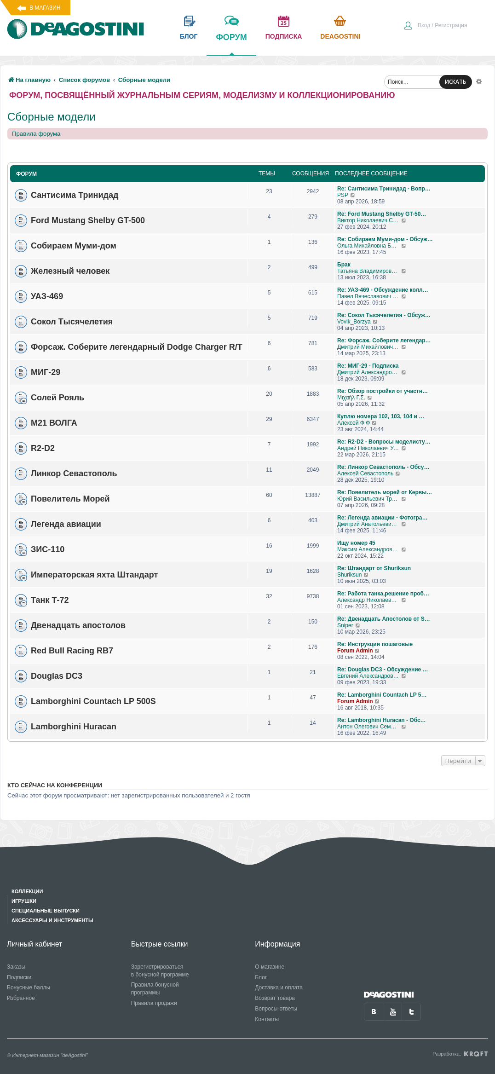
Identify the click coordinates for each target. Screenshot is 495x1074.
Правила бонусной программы (155, 989)
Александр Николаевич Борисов (369, 600)
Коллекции (27, 891)
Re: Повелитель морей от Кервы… (384, 492)
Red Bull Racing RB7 (72, 650)
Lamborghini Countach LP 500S (93, 701)
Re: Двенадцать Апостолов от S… (383, 619)
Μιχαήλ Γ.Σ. (351, 397)
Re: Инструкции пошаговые (375, 644)
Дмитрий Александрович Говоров (369, 372)
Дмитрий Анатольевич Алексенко (369, 524)
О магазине (269, 967)
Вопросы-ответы (276, 1008)
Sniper (345, 625)
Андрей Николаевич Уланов (369, 448)
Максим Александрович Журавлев (369, 549)
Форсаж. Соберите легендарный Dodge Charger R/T (136, 347)
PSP (342, 195)
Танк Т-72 (50, 600)
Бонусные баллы (28, 987)
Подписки (19, 977)
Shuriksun (349, 575)
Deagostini (340, 36)
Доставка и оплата (279, 987)
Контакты (267, 1019)
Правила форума (36, 133)
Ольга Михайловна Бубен (369, 246)
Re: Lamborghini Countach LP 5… (381, 695)
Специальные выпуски (46, 910)
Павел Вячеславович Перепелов (369, 296)
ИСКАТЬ (455, 82)
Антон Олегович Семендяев (369, 726)
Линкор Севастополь (74, 473)
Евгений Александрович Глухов (369, 676)
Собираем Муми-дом (73, 245)
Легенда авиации (66, 524)
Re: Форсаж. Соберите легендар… (384, 340)
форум (231, 44)
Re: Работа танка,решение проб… (383, 593)
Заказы (16, 967)
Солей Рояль (57, 397)
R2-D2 (43, 448)
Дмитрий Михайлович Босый (369, 347)
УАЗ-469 (47, 296)
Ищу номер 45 (356, 543)
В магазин (44, 8)
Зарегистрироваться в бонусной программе (160, 971)
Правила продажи (154, 1003)
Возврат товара (275, 998)
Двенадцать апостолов (78, 625)
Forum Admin (355, 650)
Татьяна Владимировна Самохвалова (369, 271)
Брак (344, 264)
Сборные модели (51, 116)
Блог (261, 977)
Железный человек (70, 271)
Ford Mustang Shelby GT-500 (88, 220)
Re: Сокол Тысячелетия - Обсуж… (384, 315)
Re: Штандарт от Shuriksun (374, 568)
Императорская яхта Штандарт (94, 574)
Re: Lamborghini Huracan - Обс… (381, 720)
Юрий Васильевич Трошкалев (369, 499)
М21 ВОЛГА (54, 422)
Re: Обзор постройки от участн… (382, 391)
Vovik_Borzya (354, 321)
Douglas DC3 (56, 676)
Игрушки (24, 901)
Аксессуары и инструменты (52, 920)
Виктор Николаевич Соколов (369, 220)
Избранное (21, 998)
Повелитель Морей (70, 498)
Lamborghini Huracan (73, 726)
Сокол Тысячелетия (72, 321)
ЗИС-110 (47, 549)
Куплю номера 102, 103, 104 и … (380, 416)
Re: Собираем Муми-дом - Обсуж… (385, 239)
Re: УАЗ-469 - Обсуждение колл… (382, 290)
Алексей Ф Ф (353, 423)
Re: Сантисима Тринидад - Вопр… (384, 188)
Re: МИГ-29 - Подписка (368, 366)
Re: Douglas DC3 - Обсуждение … (382, 669)
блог (188, 36)
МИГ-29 (45, 372)
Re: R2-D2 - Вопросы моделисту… (384, 442)
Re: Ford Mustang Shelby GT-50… (381, 214)
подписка (283, 36)
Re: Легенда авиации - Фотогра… (382, 517)
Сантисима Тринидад (74, 195)
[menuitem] (435, 26)
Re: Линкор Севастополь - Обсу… (383, 467)
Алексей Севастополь (365, 473)
